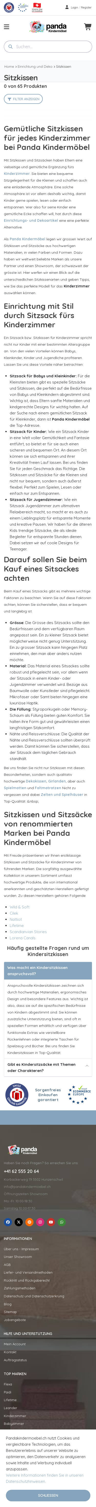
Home (9, 66)
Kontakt (10, 1352)
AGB (7, 1265)
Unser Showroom (18, 1257)
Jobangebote (15, 1320)
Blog (8, 1304)
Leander (10, 1408)
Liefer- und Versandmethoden (28, 1272)
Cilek (14, 913)
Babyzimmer (14, 1423)
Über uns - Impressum (21, 1249)
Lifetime (17, 925)
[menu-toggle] (6, 27)
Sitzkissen (63, 66)
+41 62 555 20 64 (21, 1171)
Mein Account (15, 1344)
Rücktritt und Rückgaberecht (27, 1280)
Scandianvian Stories (28, 931)
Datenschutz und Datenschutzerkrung (34, 1296)
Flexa (8, 1384)
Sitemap (10, 1312)
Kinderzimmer (15, 1416)
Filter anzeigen (26, 99)
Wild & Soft (19, 907)
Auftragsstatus (15, 1360)
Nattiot (16, 919)
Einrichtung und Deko (35, 66)
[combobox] (48, 47)
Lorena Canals (23, 937)
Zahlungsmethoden (19, 1288)
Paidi (7, 1392)
